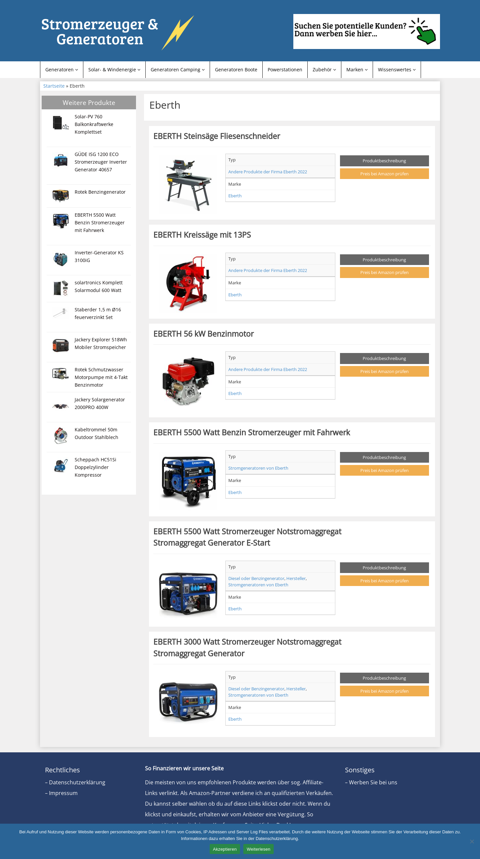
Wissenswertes (397, 69)
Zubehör (324, 69)
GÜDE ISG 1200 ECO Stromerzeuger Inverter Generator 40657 (101, 162)
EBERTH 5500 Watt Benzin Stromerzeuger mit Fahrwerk (100, 222)
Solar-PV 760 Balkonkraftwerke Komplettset (94, 124)
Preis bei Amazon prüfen (384, 174)
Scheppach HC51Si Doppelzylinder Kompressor (95, 467)
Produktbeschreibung (384, 161)
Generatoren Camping (178, 69)
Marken (357, 69)
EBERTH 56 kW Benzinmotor (203, 333)
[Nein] (471, 841)
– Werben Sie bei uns (371, 782)
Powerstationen (285, 69)
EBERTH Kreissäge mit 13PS (202, 234)
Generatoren (61, 69)
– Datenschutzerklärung (75, 782)
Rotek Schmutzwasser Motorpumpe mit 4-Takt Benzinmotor (101, 377)
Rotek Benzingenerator (100, 192)
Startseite (54, 86)
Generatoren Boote (236, 69)
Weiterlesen (258, 849)
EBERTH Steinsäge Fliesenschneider (216, 136)
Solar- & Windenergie (114, 69)
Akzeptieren (225, 849)
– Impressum (61, 793)
